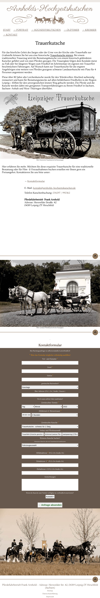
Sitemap (50, 591)
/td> (50, 426)
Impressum (50, 597)
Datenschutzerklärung (50, 594)
